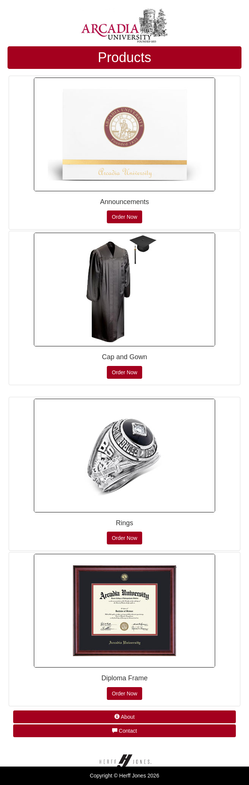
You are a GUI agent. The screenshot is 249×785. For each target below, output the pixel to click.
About (124, 717)
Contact (124, 731)
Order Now (124, 217)
